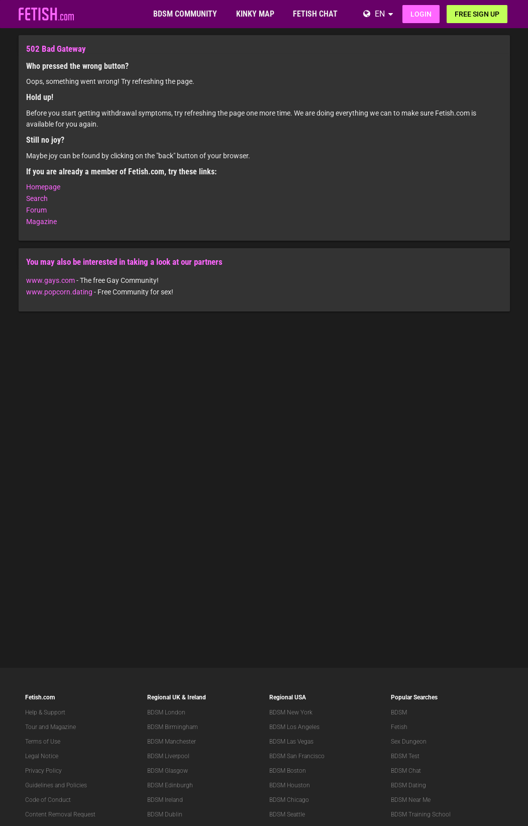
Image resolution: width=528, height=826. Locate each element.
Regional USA (287, 697)
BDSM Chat (406, 770)
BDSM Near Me (411, 799)
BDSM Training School (421, 814)
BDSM (399, 712)
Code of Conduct (48, 799)
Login (421, 14)
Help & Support (45, 712)
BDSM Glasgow (167, 770)
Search (37, 198)
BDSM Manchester (171, 741)
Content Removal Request (60, 814)
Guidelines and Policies (56, 785)
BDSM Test (405, 756)
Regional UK (163, 697)
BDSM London (166, 712)
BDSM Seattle (287, 814)
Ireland (196, 697)
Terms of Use (42, 741)
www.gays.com (50, 280)
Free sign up (477, 14)
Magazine (41, 222)
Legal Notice (41, 756)
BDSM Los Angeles (294, 727)
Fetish (399, 727)
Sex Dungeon (409, 741)
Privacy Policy (43, 770)
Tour (31, 727)
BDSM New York (290, 712)
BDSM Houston (289, 785)
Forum (36, 210)
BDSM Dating (408, 785)
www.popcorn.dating (59, 292)
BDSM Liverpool (168, 756)
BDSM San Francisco (297, 756)
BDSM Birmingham (172, 727)
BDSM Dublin (164, 814)
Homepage (43, 187)
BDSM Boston (287, 770)
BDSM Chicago (289, 799)
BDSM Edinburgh (170, 785)
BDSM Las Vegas (291, 741)
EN (380, 14)
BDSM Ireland (165, 799)
